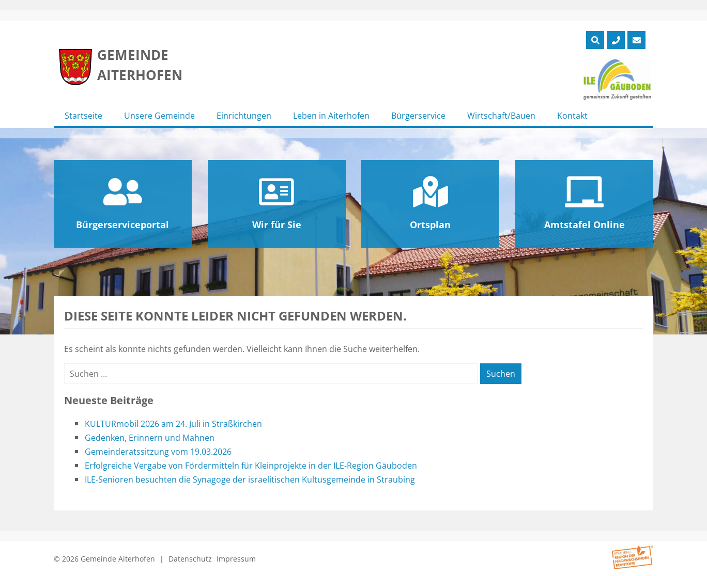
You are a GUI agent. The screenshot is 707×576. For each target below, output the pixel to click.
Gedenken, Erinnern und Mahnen (149, 437)
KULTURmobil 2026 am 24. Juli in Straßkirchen (173, 423)
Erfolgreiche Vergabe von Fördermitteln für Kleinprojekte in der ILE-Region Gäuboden (251, 465)
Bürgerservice (418, 115)
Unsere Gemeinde (159, 115)
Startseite (83, 115)
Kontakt (572, 115)
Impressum (236, 559)
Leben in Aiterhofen (331, 115)
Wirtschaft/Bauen (501, 115)
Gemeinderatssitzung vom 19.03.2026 (158, 451)
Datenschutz (190, 559)
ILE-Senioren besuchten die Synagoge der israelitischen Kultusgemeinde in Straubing (250, 479)
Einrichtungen (244, 115)
